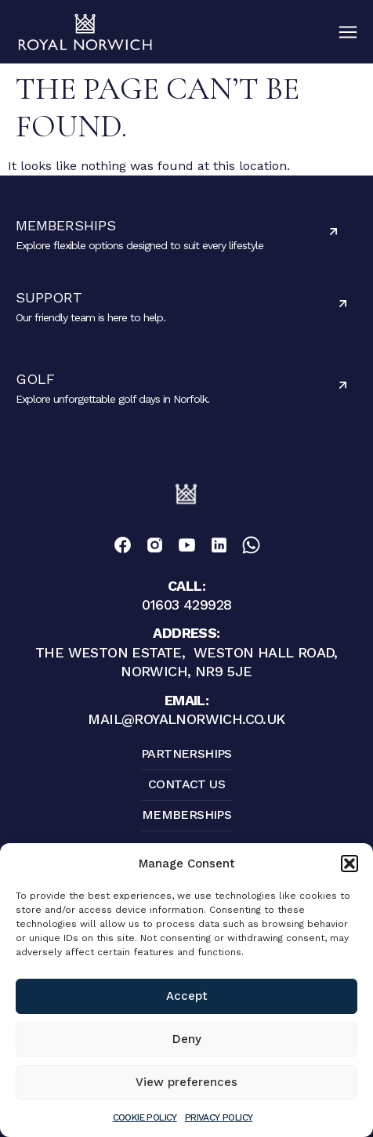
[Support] (343, 304)
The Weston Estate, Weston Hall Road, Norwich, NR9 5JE (186, 652)
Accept (187, 996)
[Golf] (343, 385)
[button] (349, 863)
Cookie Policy (145, 1117)
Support (49, 297)
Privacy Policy (219, 1117)
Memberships (66, 225)
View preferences (186, 1082)
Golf (35, 379)
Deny (186, 1039)
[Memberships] (333, 231)
